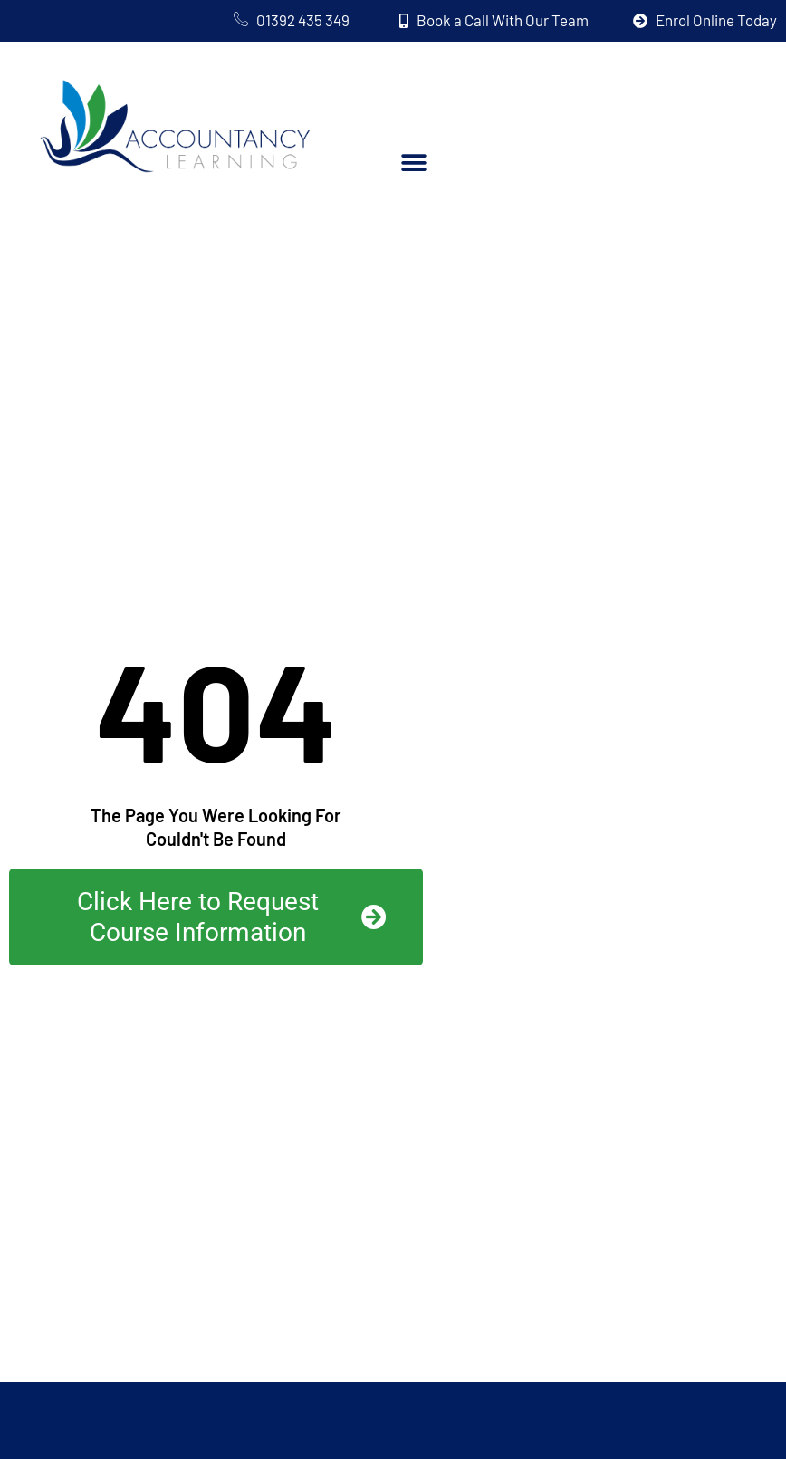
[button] (413, 162)
